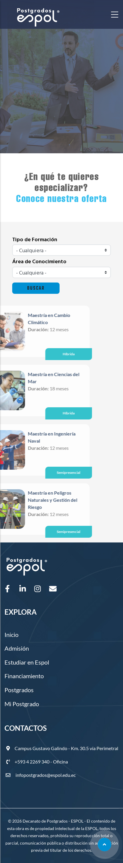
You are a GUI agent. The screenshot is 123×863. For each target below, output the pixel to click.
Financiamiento (24, 675)
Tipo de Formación (34, 240)
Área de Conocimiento (39, 262)
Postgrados (19, 689)
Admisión (16, 648)
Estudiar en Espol (26, 662)
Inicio (11, 634)
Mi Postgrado (21, 703)
